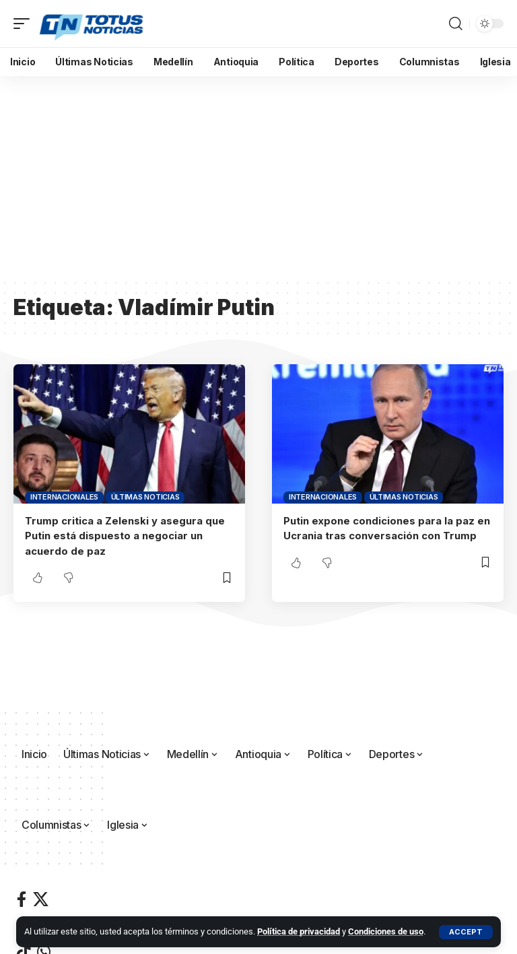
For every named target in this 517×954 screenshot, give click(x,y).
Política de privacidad (298, 931)
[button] (466, 932)
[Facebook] (21, 899)
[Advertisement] (258, 177)
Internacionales (64, 497)
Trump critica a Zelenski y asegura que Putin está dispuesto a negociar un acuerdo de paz (125, 535)
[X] (41, 899)
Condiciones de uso (385, 931)
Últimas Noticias (145, 497)
